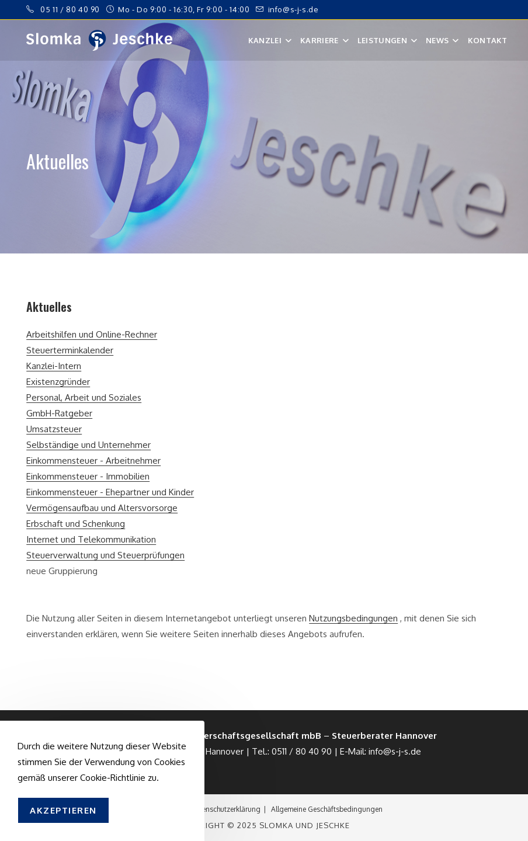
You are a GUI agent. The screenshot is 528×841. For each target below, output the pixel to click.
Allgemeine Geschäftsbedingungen (327, 809)
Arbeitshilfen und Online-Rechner (91, 334)
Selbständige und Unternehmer (88, 444)
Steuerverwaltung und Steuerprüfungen (105, 555)
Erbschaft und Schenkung (75, 523)
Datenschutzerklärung (225, 809)
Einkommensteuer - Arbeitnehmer (93, 460)
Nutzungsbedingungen (353, 618)
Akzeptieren (63, 810)
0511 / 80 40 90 (302, 751)
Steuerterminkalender (69, 350)
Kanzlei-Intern (53, 365)
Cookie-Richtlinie (112, 777)
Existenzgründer (58, 381)
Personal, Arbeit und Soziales (83, 397)
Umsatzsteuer (54, 429)
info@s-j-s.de (293, 9)
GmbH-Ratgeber (59, 413)
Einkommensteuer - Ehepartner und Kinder (110, 492)
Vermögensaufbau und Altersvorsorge (102, 507)
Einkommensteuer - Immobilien (88, 476)
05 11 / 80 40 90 (70, 9)
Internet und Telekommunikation (91, 539)
